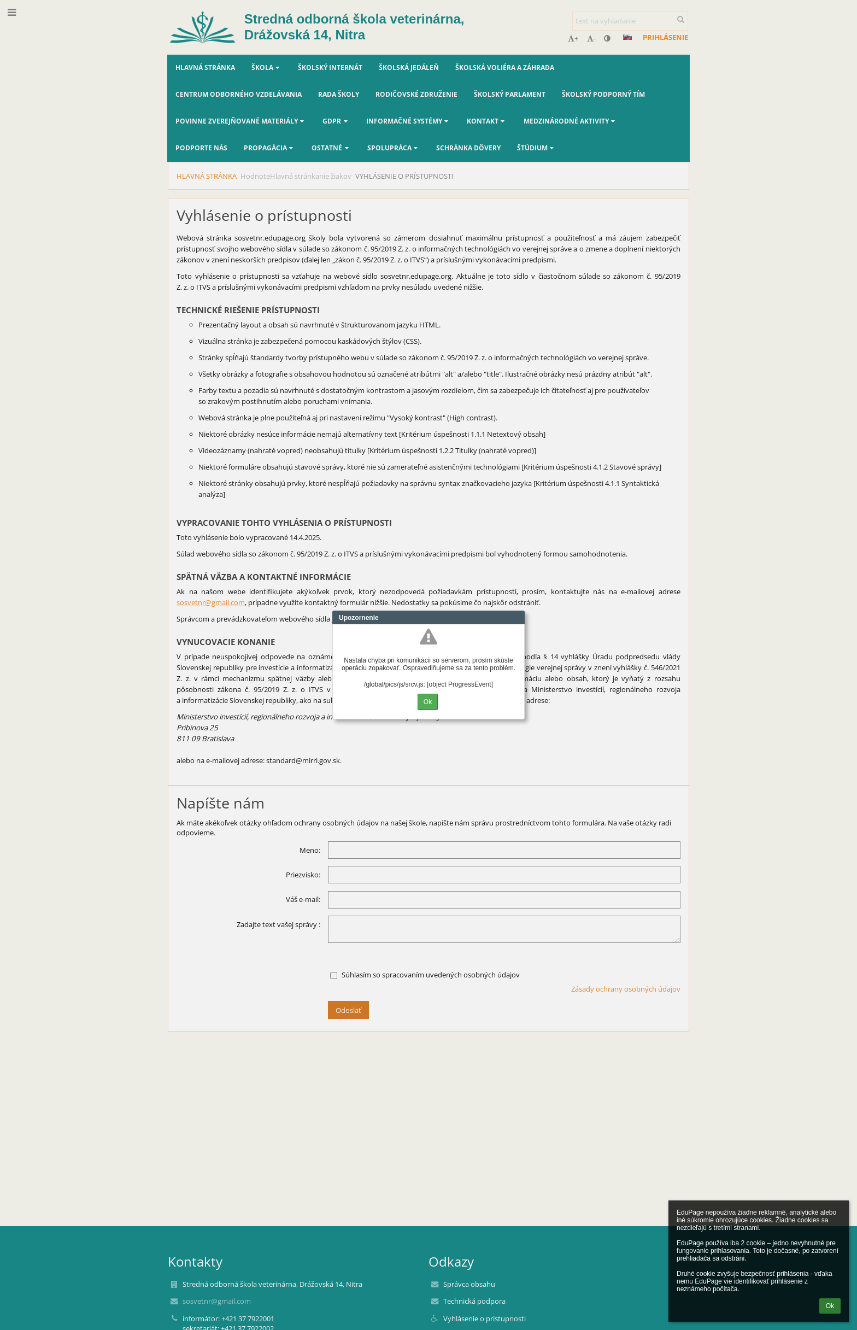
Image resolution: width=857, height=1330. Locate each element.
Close (516, 617)
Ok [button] (830, 1306)
